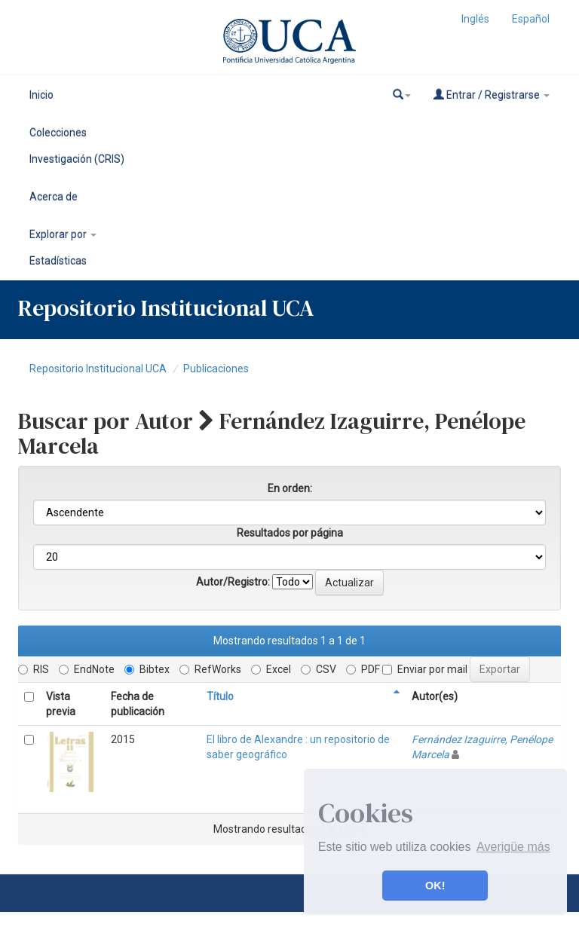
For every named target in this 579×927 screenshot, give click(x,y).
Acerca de (53, 197)
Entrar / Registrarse (491, 94)
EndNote (87, 669)
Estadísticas (58, 261)
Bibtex (147, 669)
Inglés (475, 19)
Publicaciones (216, 369)
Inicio (41, 95)
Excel (271, 669)
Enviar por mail (424, 669)
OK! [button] (435, 886)
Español (531, 19)
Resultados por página (290, 533)
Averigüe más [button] (513, 846)
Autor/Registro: (233, 582)
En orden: (290, 488)
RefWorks (210, 669)
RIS (33, 669)
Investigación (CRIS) (76, 159)
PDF (363, 669)
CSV (318, 669)
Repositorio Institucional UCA (98, 369)
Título (220, 696)
